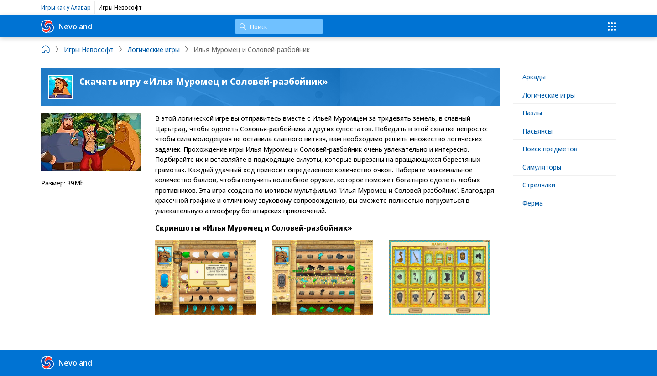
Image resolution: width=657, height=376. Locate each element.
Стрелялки (538, 184)
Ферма (532, 202)
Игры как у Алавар (66, 7)
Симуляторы (541, 166)
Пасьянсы (537, 130)
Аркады (534, 76)
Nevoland (66, 26)
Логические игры (548, 94)
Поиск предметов (550, 148)
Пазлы (532, 112)
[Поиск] (279, 26)
